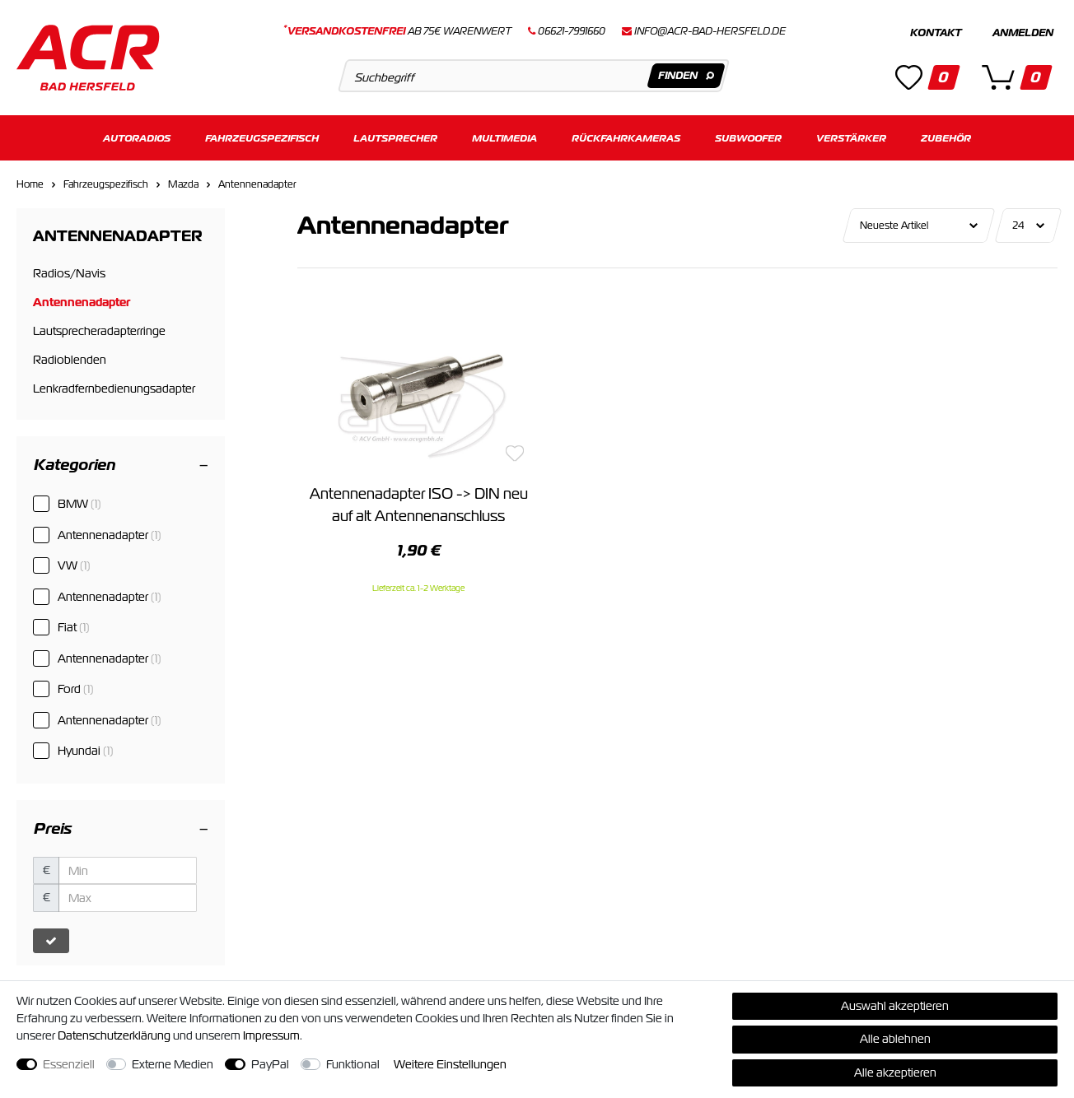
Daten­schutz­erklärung (114, 1035)
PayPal (270, 1064)
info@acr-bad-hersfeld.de (710, 31)
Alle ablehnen (895, 1038)
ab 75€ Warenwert (397, 31)
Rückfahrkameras (626, 138)
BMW (79, 503)
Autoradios (136, 138)
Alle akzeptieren (895, 1072)
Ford (76, 689)
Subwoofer (748, 138)
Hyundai (86, 750)
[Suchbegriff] (534, 75)
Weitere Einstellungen (450, 1064)
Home (30, 184)
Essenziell (69, 1064)
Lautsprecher (395, 138)
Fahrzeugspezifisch (262, 138)
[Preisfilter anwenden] (51, 940)
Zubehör (946, 138)
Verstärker (851, 138)
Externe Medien (172, 1064)
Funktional (353, 1064)
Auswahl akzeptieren (895, 1005)
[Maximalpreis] (127, 898)
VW (74, 565)
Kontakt (935, 33)
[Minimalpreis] (127, 871)
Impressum (271, 1035)
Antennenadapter (257, 184)
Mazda (183, 184)
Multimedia (504, 138)
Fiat (74, 627)
